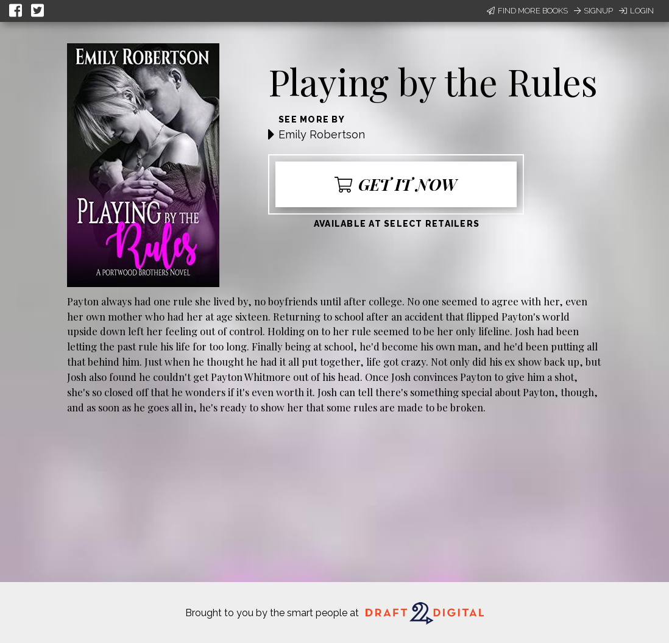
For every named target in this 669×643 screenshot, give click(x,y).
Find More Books (527, 10)
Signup (593, 10)
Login (636, 10)
